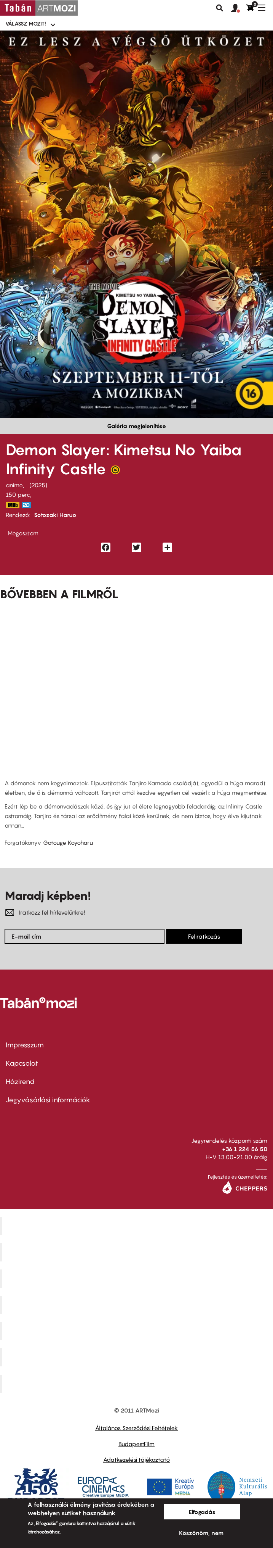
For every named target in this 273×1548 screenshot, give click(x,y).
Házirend (20, 1082)
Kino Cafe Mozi (137, 1252)
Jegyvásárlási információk (48, 1100)
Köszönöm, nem (201, 1532)
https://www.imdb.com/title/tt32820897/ (12, 505)
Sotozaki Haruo (55, 514)
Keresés (220, 8)
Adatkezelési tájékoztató (136, 1459)
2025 (38, 485)
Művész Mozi (137, 1278)
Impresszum (25, 1045)
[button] (238, 8)
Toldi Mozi (137, 1384)
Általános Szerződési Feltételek (136, 1427)
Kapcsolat (22, 1063)
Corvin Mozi (137, 1226)
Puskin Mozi (137, 1304)
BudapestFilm (136, 1443)
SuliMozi (137, 1331)
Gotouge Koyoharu (68, 842)
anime (14, 485)
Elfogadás (202, 1511)
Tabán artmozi (137, 1357)
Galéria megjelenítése (136, 425)
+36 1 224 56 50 (244, 1148)
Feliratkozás (204, 936)
